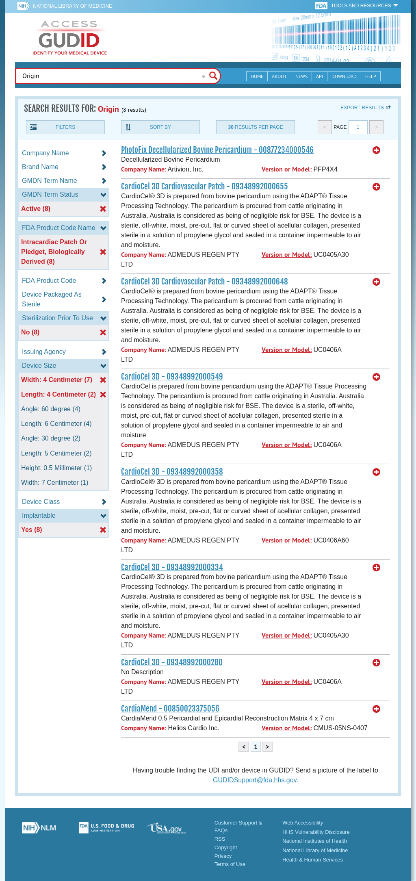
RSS (219, 839)
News (301, 76)
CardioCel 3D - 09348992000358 (172, 472)
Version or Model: (287, 169)
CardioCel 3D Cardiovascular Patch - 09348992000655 (204, 186)
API (319, 76)
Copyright (225, 847)
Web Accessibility (302, 823)
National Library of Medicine (72, 6)
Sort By (160, 127)
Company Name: (143, 169)
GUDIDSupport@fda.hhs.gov (254, 780)
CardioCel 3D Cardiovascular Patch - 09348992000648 (204, 281)
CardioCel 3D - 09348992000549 (172, 377)
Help (370, 76)
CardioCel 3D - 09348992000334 (172, 567)
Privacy (223, 856)
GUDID (69, 37)
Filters (65, 127)
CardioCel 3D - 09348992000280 (172, 662)
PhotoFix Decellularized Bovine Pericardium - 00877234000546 (217, 150)
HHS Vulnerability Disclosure (316, 832)
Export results (362, 108)
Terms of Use (230, 864)
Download (344, 76)
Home (257, 76)
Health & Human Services (312, 860)
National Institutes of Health (314, 841)
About (279, 76)
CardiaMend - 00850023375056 (170, 709)
